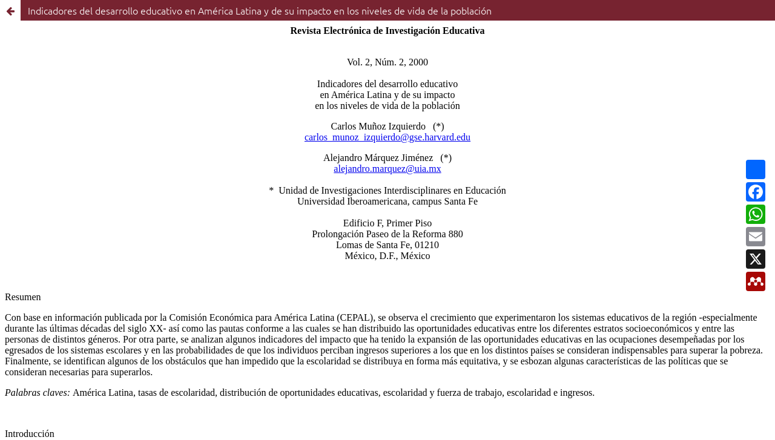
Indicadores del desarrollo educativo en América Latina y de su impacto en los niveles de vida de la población (260, 10)
